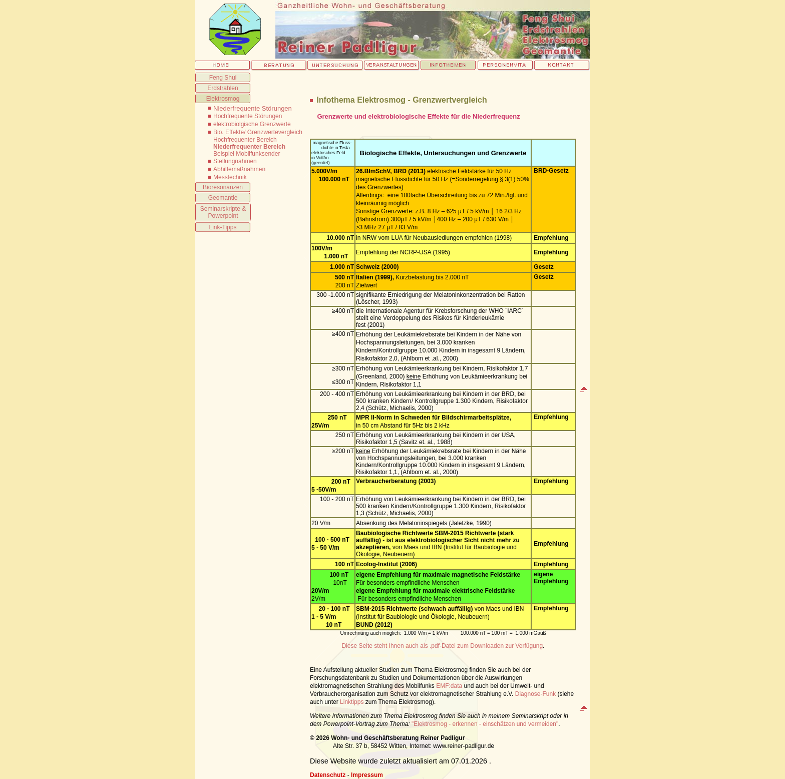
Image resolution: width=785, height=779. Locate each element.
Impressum (367, 774)
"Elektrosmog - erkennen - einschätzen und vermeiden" (485, 723)
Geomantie (223, 197)
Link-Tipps (223, 227)
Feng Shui (223, 77)
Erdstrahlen (222, 88)
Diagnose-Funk (535, 693)
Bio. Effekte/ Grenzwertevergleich (257, 132)
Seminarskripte (220, 208)
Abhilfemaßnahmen (239, 169)
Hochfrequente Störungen (247, 116)
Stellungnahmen (235, 161)
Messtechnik (230, 177)
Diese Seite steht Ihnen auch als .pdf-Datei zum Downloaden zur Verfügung (442, 645)
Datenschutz (327, 774)
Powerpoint (223, 215)
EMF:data (449, 685)
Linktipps (351, 701)
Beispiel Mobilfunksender (246, 153)
